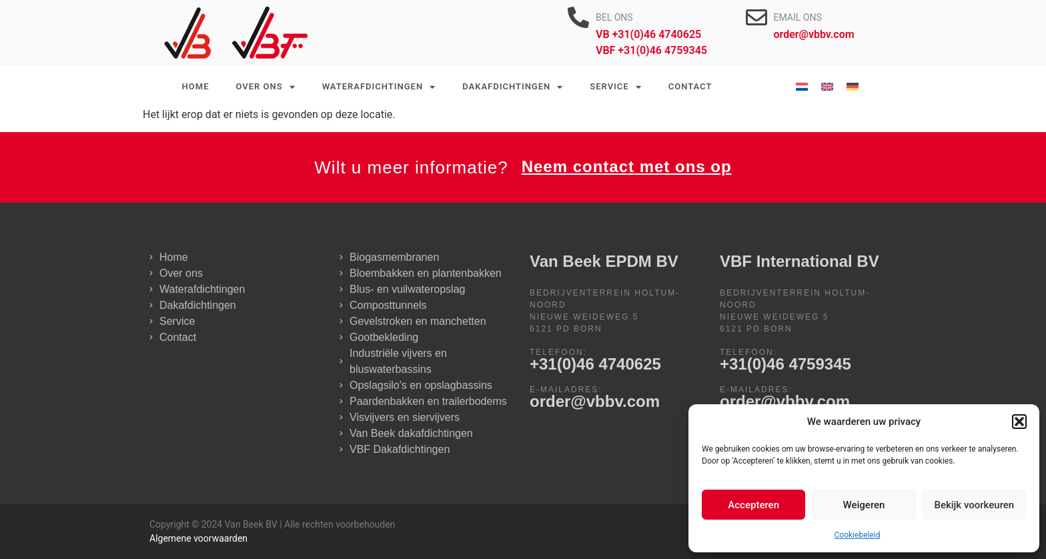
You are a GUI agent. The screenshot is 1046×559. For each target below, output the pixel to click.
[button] (1019, 421)
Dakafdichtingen (512, 87)
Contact (690, 86)
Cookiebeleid (858, 535)
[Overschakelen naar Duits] (852, 87)
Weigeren (864, 505)
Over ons (265, 87)
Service (615, 87)
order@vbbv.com (595, 401)
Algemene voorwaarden (198, 538)
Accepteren (753, 505)
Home (195, 86)
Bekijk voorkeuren (974, 505)
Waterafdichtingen (379, 87)
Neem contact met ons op (627, 166)
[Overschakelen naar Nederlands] (802, 87)
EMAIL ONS (798, 17)
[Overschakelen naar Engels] (827, 87)
